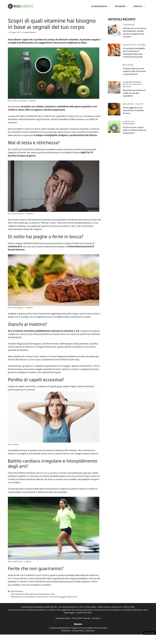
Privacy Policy (78, 630)
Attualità (123, 6)
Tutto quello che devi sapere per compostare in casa (33, 594)
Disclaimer (90, 630)
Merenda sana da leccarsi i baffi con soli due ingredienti (134, 93)
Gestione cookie (149, 633)
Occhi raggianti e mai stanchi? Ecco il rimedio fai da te (133, 110)
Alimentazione (101, 6)
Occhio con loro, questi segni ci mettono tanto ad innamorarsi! (134, 130)
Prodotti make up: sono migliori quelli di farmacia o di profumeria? (134, 71)
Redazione (65, 630)
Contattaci (96, 618)
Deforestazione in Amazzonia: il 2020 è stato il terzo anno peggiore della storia (44, 597)
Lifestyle (140, 6)
